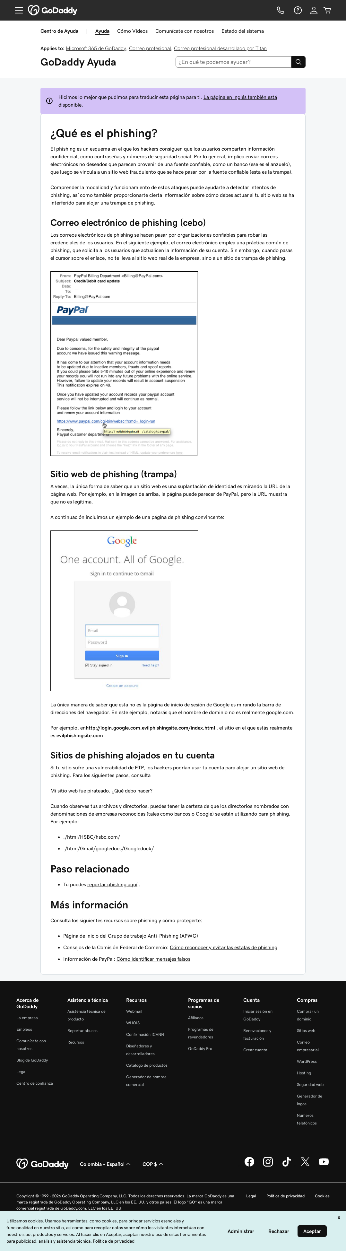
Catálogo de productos (147, 1065)
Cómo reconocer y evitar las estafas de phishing (223, 947)
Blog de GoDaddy (32, 1060)
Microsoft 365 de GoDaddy (96, 48)
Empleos (24, 1029)
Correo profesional (150, 48)
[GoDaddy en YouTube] (324, 1165)
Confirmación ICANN (145, 1034)
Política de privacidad (285, 1196)
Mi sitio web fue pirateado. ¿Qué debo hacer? (101, 790)
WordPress (307, 1061)
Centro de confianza (34, 1083)
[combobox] (233, 62)
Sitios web (306, 1030)
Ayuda (102, 30)
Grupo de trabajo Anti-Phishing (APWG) (153, 935)
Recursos (75, 1042)
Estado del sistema (242, 30)
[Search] (298, 62)
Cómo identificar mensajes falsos (153, 958)
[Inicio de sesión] (314, 10)
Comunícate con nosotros (184, 30)
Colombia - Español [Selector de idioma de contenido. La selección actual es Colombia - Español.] (106, 1164)
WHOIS (133, 1023)
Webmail (134, 1011)
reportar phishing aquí (112, 884)
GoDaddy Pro (200, 1048)
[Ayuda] (297, 10)
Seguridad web (310, 1084)
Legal (21, 1072)
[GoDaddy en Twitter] (305, 1165)
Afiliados (195, 1018)
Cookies (322, 1196)
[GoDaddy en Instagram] (268, 1165)
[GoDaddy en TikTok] (286, 1165)
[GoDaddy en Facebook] (249, 1165)
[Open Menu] (16, 10)
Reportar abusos (82, 1030)
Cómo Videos (132, 30)
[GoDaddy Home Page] (43, 1164)
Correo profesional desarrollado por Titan (220, 48)
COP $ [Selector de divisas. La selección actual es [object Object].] (154, 1164)
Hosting (304, 1073)
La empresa (27, 1018)
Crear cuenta (255, 1050)
